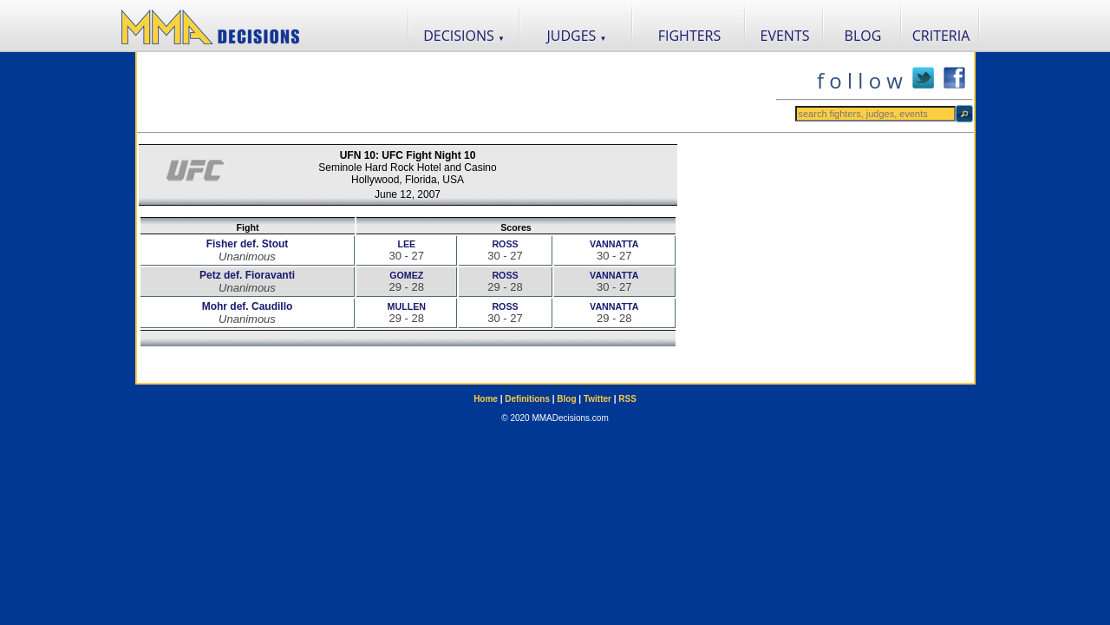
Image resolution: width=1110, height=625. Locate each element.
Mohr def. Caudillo (247, 306)
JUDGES (577, 35)
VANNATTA (614, 244)
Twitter (597, 399)
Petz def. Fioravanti (247, 275)
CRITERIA (941, 35)
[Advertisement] (456, 92)
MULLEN (407, 306)
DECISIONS (464, 35)
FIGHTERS (690, 35)
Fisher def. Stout (247, 244)
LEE (406, 244)
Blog (566, 399)
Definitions (527, 399)
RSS (627, 399)
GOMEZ (406, 275)
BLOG (863, 35)
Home (485, 399)
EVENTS (785, 35)
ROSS (505, 244)
